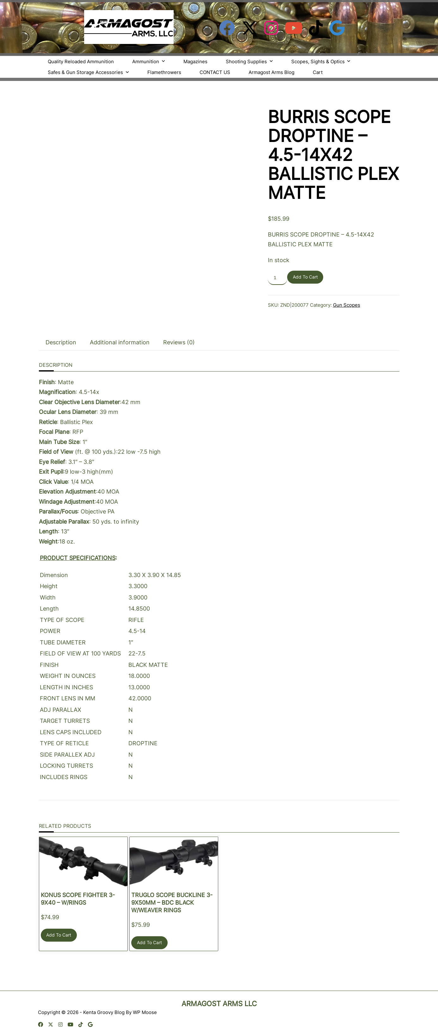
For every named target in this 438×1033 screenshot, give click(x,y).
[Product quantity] (277, 278)
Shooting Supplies (249, 61)
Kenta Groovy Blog (104, 1009)
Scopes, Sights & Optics (321, 61)
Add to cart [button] (58, 931)
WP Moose (145, 1009)
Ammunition (148, 61)
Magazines (195, 61)
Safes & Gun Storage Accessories (88, 72)
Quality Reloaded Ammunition (81, 61)
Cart (318, 72)
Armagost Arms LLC (219, 1000)
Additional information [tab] (120, 339)
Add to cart (305, 277)
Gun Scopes (346, 305)
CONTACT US (215, 72)
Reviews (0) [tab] (179, 339)
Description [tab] (61, 339)
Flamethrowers (164, 72)
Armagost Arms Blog (271, 72)
